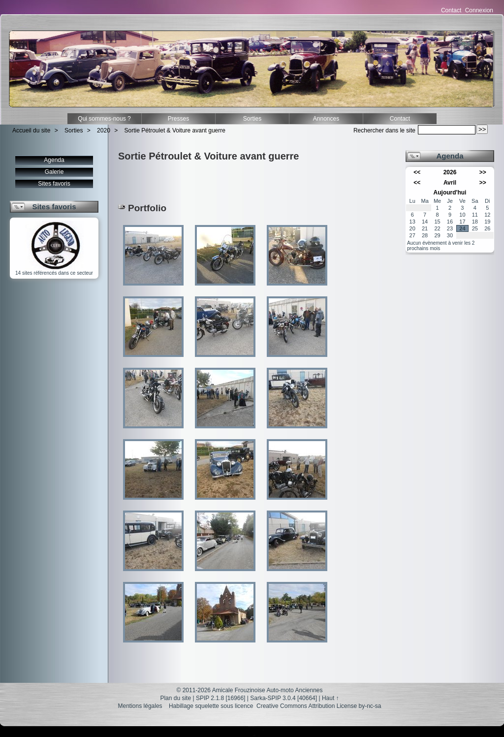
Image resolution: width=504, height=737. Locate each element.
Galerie (54, 171)
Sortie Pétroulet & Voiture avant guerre (175, 130)
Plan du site (175, 698)
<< (416, 172)
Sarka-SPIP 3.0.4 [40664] (283, 698)
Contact (451, 10)
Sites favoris (54, 183)
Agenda (54, 160)
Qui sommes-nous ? (104, 118)
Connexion (479, 10)
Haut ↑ (330, 698)
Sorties (252, 118)
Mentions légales (140, 706)
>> (482, 172)
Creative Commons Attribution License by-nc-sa (318, 706)
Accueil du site (31, 130)
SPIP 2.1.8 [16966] (221, 698)
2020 (103, 130)
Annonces (326, 118)
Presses (178, 118)
